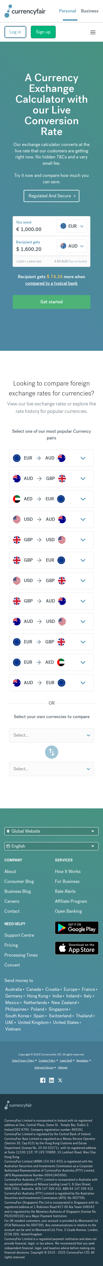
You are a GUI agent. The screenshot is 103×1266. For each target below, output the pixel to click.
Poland (37, 1009)
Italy (88, 996)
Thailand (84, 1016)
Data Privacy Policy (23, 1060)
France (88, 989)
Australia (13, 989)
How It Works (67, 871)
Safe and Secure (44, 1067)
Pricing (11, 945)
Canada (33, 989)
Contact (12, 911)
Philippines (15, 1009)
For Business (67, 881)
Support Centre (19, 935)
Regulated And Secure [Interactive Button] (50, 196)
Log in (15, 32)
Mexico (12, 1002)
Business (90, 11)
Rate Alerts (65, 891)
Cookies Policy (47, 1060)
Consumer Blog (19, 881)
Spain (39, 1016)
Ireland (72, 996)
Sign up (43, 32)
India (57, 996)
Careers (11, 901)
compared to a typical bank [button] (51, 283)
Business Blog (17, 891)
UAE (9, 1022)
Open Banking (68, 911)
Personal (67, 11)
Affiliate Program (71, 901)
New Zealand (64, 1002)
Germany (14, 996)
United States (66, 1022)
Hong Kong (37, 996)
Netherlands (35, 1002)
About (10, 871)
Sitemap (63, 1067)
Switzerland (60, 1016)
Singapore (58, 1009)
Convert (12, 965)
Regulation (82, 1060)
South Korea (17, 1016)
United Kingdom (33, 1022)
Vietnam (13, 1029)
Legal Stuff (66, 1060)
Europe (70, 989)
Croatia (52, 989)
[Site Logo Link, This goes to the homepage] (25, 11)
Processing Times (21, 955)
